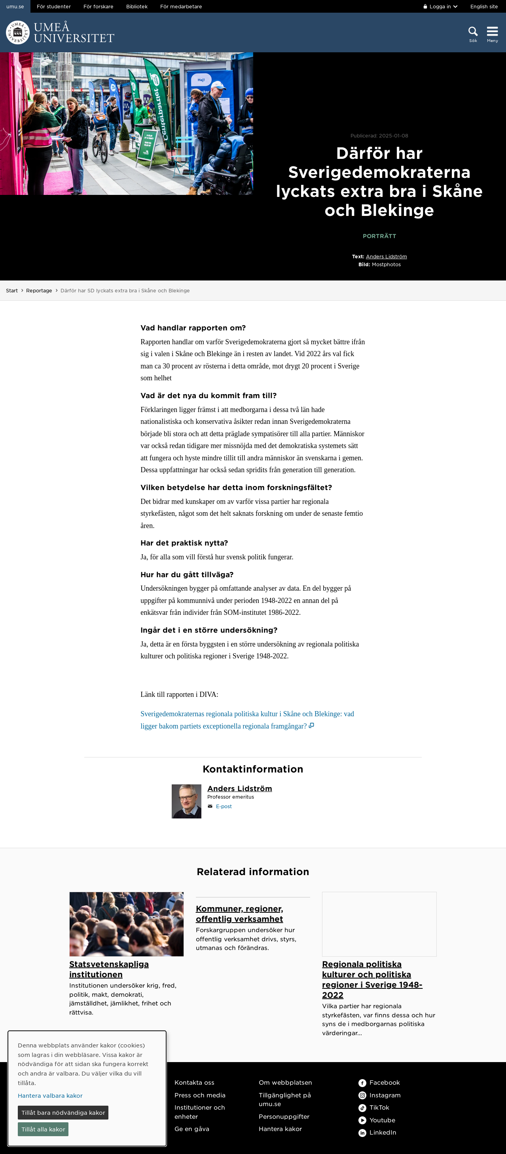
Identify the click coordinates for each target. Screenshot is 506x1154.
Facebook (379, 1082)
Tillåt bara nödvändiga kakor (63, 1112)
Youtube (376, 1119)
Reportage (39, 290)
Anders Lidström (386, 256)
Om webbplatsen (285, 1082)
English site (484, 6)
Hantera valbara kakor (50, 1095)
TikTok (373, 1107)
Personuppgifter (284, 1116)
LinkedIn (377, 1132)
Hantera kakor (280, 1128)
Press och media (200, 1095)
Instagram (379, 1095)
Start (12, 290)
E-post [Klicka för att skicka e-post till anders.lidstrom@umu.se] (224, 806)
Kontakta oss (194, 1082)
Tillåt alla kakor (43, 1129)
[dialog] (87, 1088)
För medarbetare (181, 6)
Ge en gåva (191, 1128)
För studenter (54, 6)
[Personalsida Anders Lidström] (239, 789)
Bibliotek (137, 6)
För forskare (98, 6)
